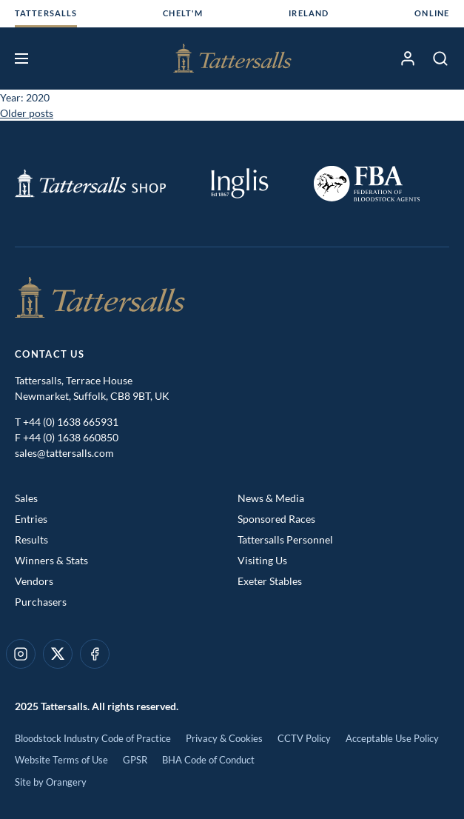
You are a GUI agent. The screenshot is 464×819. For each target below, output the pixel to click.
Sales (26, 498)
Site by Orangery (51, 782)
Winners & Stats (51, 560)
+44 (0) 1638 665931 (70, 421)
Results (31, 539)
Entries (31, 518)
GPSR (135, 760)
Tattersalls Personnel (285, 539)
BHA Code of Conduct (208, 760)
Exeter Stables (270, 581)
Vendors (34, 581)
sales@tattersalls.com (64, 453)
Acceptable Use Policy (392, 738)
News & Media (271, 498)
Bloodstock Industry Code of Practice (93, 738)
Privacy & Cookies (224, 738)
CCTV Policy (304, 738)
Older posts (26, 113)
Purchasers (41, 601)
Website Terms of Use (61, 760)
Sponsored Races (276, 518)
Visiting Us (262, 560)
